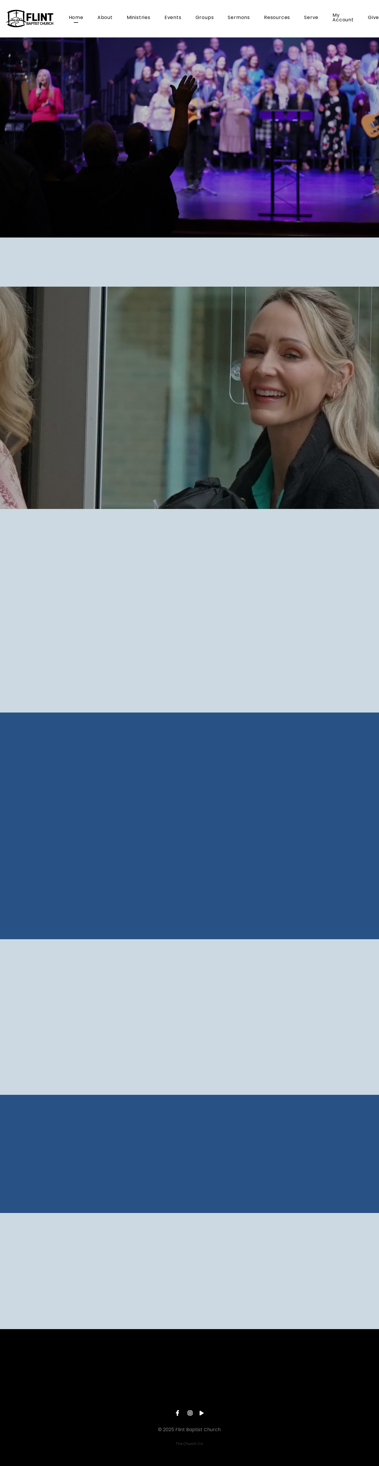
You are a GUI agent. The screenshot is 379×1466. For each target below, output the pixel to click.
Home (76, 18)
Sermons (239, 18)
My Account (343, 18)
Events (172, 18)
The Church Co (189, 1443)
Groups (204, 18)
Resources (277, 18)
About (105, 18)
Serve (311, 18)
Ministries (138, 18)
